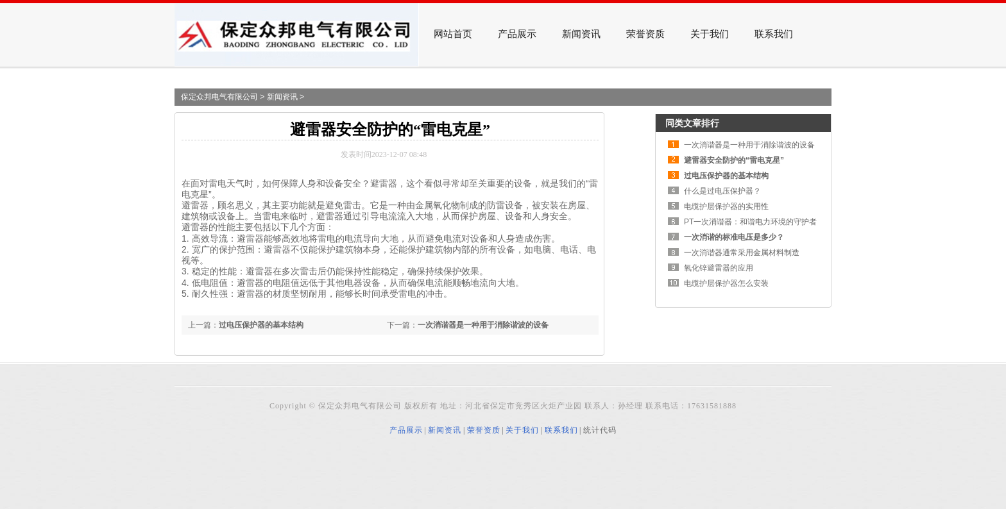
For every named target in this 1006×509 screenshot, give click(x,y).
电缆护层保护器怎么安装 (726, 283)
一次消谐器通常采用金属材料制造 (741, 252)
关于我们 (709, 34)
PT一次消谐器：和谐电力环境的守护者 (750, 221)
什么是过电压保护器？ (722, 191)
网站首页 (453, 34)
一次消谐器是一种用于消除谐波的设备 (483, 325)
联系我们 (773, 34)
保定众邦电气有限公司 (219, 96)
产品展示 (517, 34)
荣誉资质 (645, 34)
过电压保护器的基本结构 (261, 325)
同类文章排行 (692, 123)
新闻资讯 (581, 34)
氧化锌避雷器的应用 (718, 267)
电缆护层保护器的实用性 (726, 206)
